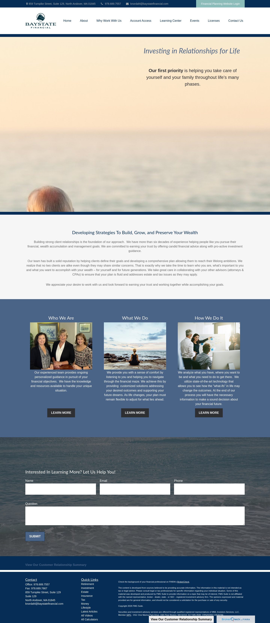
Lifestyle (86, 607)
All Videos (87, 615)
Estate (85, 591)
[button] (67, 21)
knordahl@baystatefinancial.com (147, 3)
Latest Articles (89, 611)
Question (31, 503)
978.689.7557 (110, 3)
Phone (178, 480)
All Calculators (89, 619)
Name (29, 480)
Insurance (87, 595)
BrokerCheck (183, 582)
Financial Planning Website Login (220, 3)
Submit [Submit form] (35, 536)
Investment (87, 587)
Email (103, 480)
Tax (83, 599)
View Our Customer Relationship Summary (181, 619)
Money (85, 603)
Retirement (87, 584)
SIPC (128, 615)
